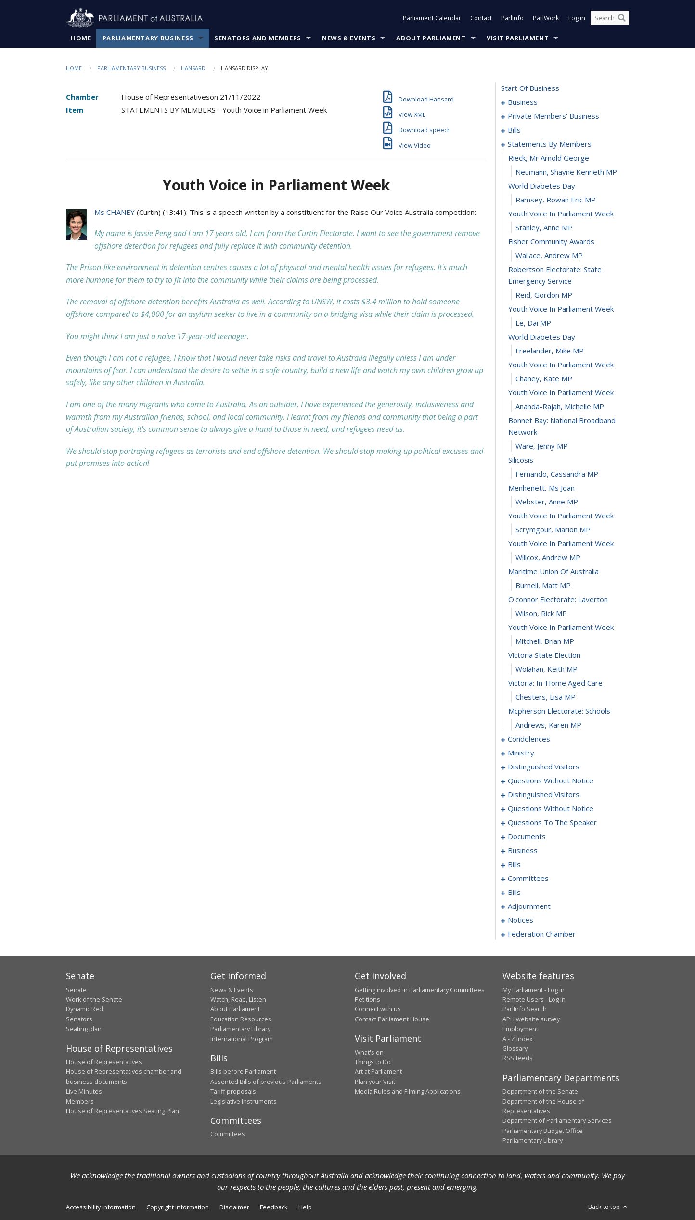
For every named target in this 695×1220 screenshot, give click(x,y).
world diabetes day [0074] (541, 337)
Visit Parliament (518, 38)
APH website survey (531, 1019)
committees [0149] (528, 878)
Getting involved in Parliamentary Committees (420, 989)
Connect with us (378, 1009)
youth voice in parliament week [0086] (561, 516)
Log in (576, 18)
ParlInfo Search (524, 1009)
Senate (76, 989)
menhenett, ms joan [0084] (541, 488)
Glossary (515, 1048)
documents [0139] (527, 837)
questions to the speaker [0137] (552, 823)
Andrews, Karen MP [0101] (548, 725)
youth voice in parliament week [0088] (561, 544)
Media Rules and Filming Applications (408, 1091)
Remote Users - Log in (534, 999)
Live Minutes (84, 1091)
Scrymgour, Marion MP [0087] (553, 530)
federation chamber (542, 934)
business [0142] (523, 850)
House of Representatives (104, 1061)
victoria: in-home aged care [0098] (555, 683)
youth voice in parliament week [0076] (561, 365)
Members (80, 1101)
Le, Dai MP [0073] (533, 323)
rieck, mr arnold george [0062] (548, 158)
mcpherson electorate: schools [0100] (559, 711)
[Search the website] (610, 18)
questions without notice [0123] (550, 809)
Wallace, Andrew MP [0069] (549, 256)
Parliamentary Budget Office (542, 1130)
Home (81, 38)
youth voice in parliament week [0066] (561, 214)
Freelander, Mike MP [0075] (549, 351)
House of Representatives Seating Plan (122, 1111)
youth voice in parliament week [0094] (561, 627)
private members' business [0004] (553, 116)
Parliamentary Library (240, 1029)
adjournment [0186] (529, 906)
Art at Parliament (378, 1072)
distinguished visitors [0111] (543, 767)
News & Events (348, 38)
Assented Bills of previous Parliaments (266, 1081)
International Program (241, 1038)
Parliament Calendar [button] (432, 18)
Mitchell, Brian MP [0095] (544, 641)
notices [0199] (520, 920)
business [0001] (523, 102)
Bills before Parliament (243, 1072)
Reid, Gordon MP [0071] (543, 295)
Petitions (367, 999)
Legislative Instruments (243, 1101)
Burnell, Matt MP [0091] (543, 586)
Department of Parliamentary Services (557, 1121)
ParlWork (546, 18)
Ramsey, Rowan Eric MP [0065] (555, 200)
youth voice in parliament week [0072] (561, 309)
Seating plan (84, 1029)
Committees (227, 1134)
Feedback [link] (274, 1207)
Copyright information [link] (177, 1207)
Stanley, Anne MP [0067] (544, 228)
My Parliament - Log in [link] (533, 989)
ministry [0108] (521, 753)
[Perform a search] (622, 18)
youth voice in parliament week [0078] (561, 393)
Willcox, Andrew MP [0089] (547, 558)
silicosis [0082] (520, 460)
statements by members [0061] (550, 144)
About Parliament (430, 38)
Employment (520, 1029)
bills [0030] (514, 130)
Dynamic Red (84, 1009)
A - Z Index (517, 1038)
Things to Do (373, 1061)
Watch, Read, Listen (238, 999)
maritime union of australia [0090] (553, 572)
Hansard (193, 68)
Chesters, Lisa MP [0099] (545, 697)
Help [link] (305, 1207)
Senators (79, 1019)
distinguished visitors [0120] (543, 795)
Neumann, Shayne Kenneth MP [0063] (566, 172)
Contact (481, 18)
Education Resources (240, 1019)
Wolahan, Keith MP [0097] (546, 669)
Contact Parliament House (392, 1019)
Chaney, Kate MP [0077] (543, 379)
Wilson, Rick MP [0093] (541, 613)
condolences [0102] (529, 739)
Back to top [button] (608, 1206)
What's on (369, 1052)
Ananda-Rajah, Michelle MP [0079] (559, 407)
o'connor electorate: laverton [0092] (558, 599)
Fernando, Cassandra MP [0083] (556, 474)
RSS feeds (517, 1058)
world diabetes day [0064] (541, 186)
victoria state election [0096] (544, 655)
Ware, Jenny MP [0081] (541, 446)
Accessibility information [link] (101, 1207)
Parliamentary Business (148, 38)
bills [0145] (514, 864)
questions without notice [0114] (550, 781)
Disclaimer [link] (234, 1207)
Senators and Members (257, 38)
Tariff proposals (233, 1091)
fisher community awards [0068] (551, 242)
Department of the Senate (540, 1091)
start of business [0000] (530, 88)
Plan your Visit (375, 1081)
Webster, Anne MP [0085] (546, 502)
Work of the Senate (94, 999)
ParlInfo (512, 18)
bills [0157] (514, 892)
